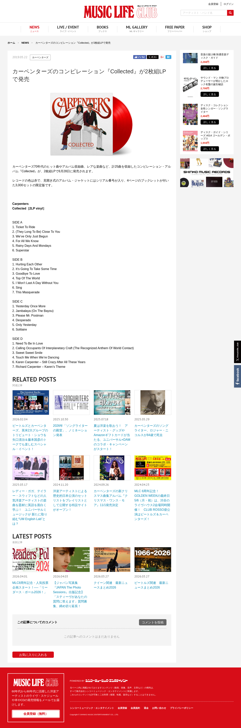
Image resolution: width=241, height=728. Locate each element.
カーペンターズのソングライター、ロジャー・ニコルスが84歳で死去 (151, 430)
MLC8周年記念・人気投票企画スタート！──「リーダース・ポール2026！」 (30, 587)
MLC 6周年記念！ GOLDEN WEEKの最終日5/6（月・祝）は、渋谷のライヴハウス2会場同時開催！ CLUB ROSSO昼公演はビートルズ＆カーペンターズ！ (152, 505)
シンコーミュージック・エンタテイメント (107, 680)
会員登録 (122, 708)
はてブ (168, 57)
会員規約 (135, 708)
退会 (146, 708)
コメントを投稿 (153, 622)
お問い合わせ (159, 708)
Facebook (237, 376)
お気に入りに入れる (33, 654)
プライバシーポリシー (181, 708)
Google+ (162, 57)
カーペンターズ (40, 57)
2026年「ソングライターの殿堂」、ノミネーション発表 (70, 430)
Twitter (153, 57)
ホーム (11, 42)
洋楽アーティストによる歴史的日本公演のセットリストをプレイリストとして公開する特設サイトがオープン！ (70, 500)
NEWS (25, 42)
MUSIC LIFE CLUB (120, 11)
